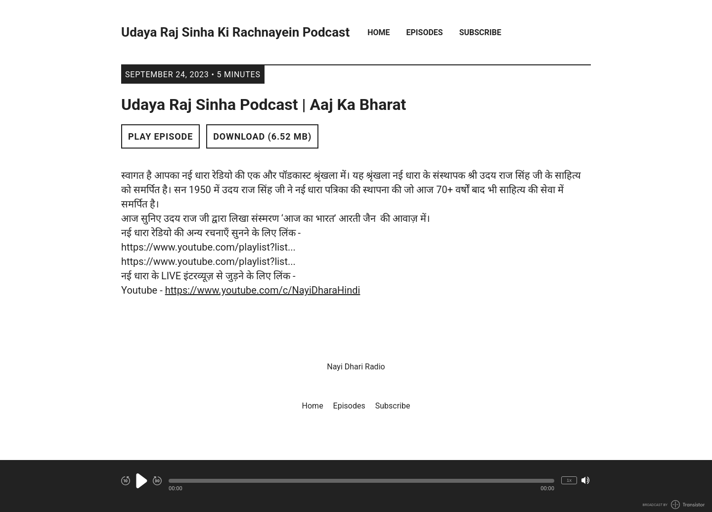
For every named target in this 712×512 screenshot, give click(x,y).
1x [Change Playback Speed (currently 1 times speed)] (569, 480)
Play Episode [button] (160, 136)
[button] (361, 481)
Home (378, 32)
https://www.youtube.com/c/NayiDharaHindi (262, 290)
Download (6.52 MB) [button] (262, 136)
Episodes (424, 32)
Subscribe (480, 32)
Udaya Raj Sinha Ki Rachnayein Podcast (235, 32)
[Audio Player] (356, 486)
